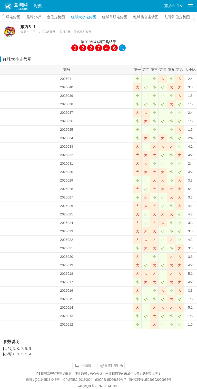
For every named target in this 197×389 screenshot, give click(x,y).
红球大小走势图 (83, 17)
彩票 (38, 6)
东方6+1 (27, 27)
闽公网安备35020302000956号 (150, 380)
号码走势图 (11, 17)
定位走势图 (56, 17)
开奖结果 (109, 42)
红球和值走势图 (177, 17)
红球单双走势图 (114, 17)
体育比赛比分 (114, 365)
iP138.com (112, 386)
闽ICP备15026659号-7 (110, 380)
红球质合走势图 (146, 17)
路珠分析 (33, 17)
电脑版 (86, 365)
